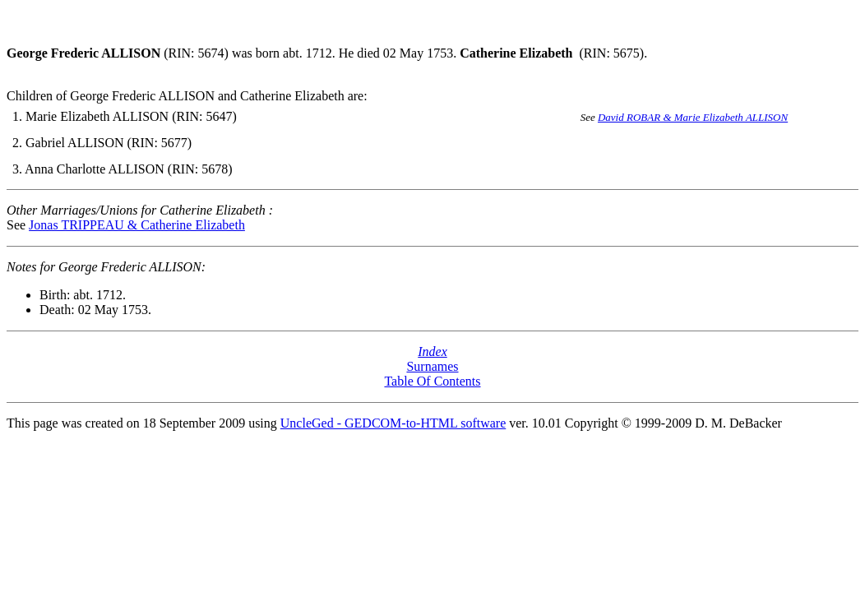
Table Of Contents (432, 381)
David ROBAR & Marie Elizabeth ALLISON (693, 117)
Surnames (432, 366)
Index (432, 351)
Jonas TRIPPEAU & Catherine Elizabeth (137, 225)
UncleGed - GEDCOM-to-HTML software (393, 423)
